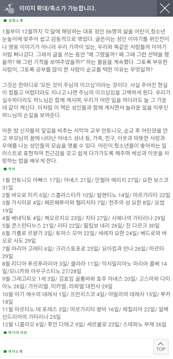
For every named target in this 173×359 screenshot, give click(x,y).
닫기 (165, 8)
